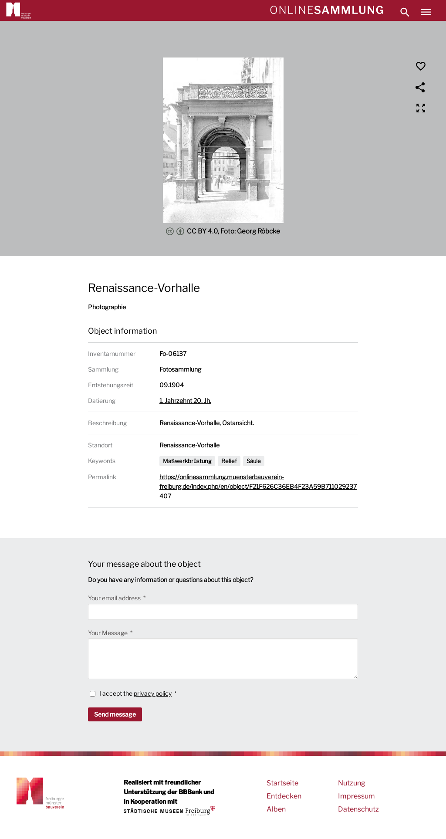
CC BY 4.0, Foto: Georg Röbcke (223, 231)
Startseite (282, 783)
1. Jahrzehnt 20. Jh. (185, 400)
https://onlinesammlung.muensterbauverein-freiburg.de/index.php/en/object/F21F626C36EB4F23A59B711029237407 (258, 486)
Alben (276, 809)
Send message (115, 714)
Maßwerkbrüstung (187, 460)
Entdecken (284, 796)
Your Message (108, 632)
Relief (229, 460)
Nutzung (351, 783)
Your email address (115, 598)
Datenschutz (358, 809)
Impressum (356, 796)
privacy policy (153, 693)
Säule (254, 460)
